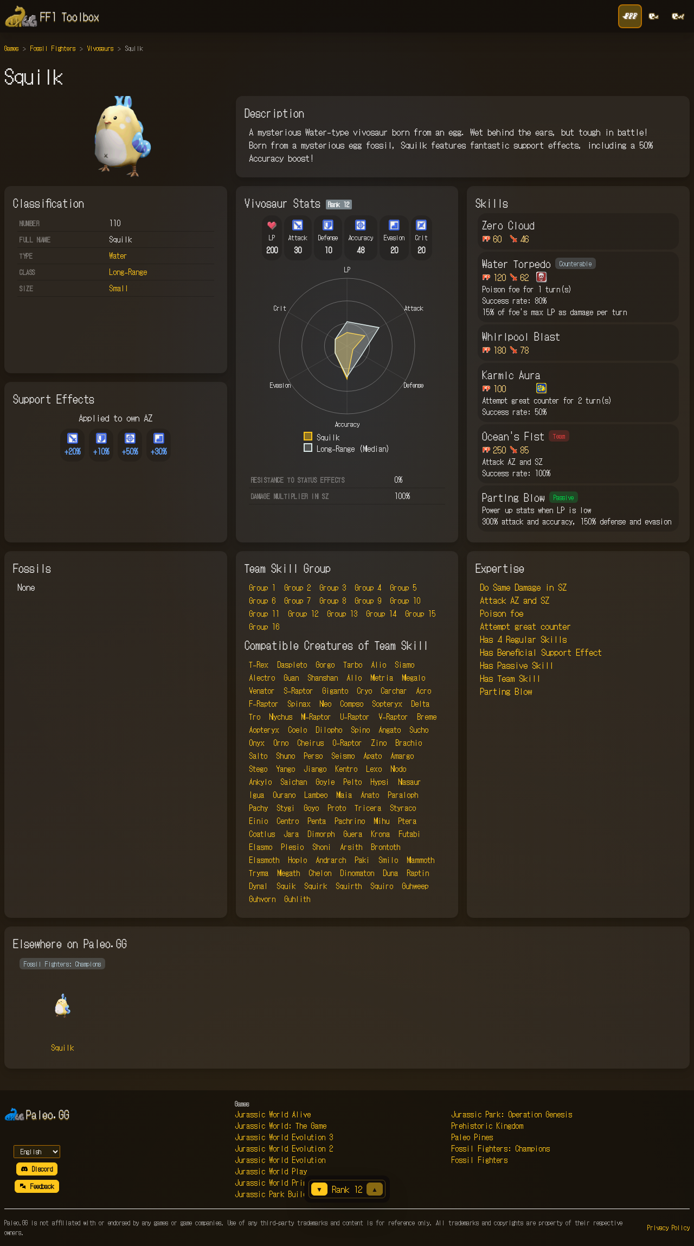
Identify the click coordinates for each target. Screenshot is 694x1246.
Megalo (413, 677)
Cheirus (310, 742)
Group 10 (405, 600)
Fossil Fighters (52, 48)
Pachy (258, 807)
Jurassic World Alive (273, 1114)
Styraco (403, 807)
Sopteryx (387, 703)
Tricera (368, 807)
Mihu (381, 820)
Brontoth (385, 846)
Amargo (402, 755)
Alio (378, 664)
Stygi (286, 807)
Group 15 (420, 613)
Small (118, 288)
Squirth (349, 885)
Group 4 (368, 587)
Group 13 (342, 613)
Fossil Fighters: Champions (500, 1148)
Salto (258, 755)
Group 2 (297, 587)
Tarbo (352, 664)
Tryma (258, 872)
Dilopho (329, 729)
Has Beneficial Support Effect (541, 652)
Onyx (257, 742)
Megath (288, 872)
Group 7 (297, 600)
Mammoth (420, 859)
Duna (390, 872)
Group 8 (332, 600)
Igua (256, 794)
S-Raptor (298, 690)
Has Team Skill (510, 678)
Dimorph (321, 833)
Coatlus (262, 833)
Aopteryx (264, 729)
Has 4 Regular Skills (523, 639)
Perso (313, 755)
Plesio (292, 846)
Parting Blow (506, 691)
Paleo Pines (472, 1137)
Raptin (418, 872)
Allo (354, 677)
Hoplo (297, 859)
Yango (285, 768)
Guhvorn (262, 898)
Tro (254, 716)
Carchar (394, 690)
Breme (426, 716)
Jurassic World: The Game (280, 1125)
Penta (316, 820)
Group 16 (264, 626)
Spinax (299, 703)
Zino (379, 742)
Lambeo (315, 794)
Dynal (258, 885)
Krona (380, 833)
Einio (258, 820)
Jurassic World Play (271, 1171)
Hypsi (379, 781)
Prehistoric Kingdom (487, 1125)
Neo (325, 703)
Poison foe (501, 612)
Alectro (262, 677)
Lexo (374, 768)
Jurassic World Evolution (280, 1159)
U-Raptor (355, 716)
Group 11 (264, 613)
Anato (370, 794)
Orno (280, 742)
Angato (389, 729)
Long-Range (128, 271)
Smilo (388, 859)
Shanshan (322, 677)
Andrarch (331, 859)
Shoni (321, 846)
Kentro (346, 768)
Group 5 (403, 587)
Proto (336, 807)
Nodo (398, 768)
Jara (291, 833)
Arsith (351, 846)
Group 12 (303, 613)
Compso (351, 703)
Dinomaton (357, 872)
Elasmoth (264, 859)
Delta (420, 703)
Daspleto (292, 664)
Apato (372, 755)
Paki (362, 859)
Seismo (343, 755)
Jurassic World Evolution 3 (284, 1137)
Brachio (408, 742)
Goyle (325, 781)
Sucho (418, 729)
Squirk (315, 885)
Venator (262, 690)
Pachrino (350, 820)
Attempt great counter (525, 625)
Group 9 (368, 600)
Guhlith (297, 898)
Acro (423, 690)
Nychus (280, 716)
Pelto (352, 781)
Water (118, 255)
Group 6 (262, 600)
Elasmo (260, 846)
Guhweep (415, 885)
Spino (360, 729)
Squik (286, 885)
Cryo (364, 690)
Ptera (407, 820)
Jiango (315, 768)
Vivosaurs (100, 48)
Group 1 (262, 587)
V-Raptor (393, 716)
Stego (258, 768)
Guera (352, 833)
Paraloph (403, 794)
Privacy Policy (668, 1227)
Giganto (335, 690)
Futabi (410, 833)
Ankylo (260, 781)
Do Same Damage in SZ (523, 586)
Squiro (381, 885)
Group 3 (332, 587)
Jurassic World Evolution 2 (284, 1148)
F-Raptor (264, 703)
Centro (288, 820)
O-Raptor (347, 742)
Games (11, 48)
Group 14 (381, 613)
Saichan (293, 781)
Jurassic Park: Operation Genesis (511, 1114)
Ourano (284, 794)
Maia (344, 794)
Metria (381, 677)
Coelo (297, 729)
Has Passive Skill (517, 665)
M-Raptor (316, 716)
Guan (291, 677)
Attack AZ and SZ (514, 599)
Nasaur (409, 781)
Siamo (404, 664)
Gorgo (325, 664)
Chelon (320, 872)
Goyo (311, 807)
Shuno (285, 755)
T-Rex (258, 664)
